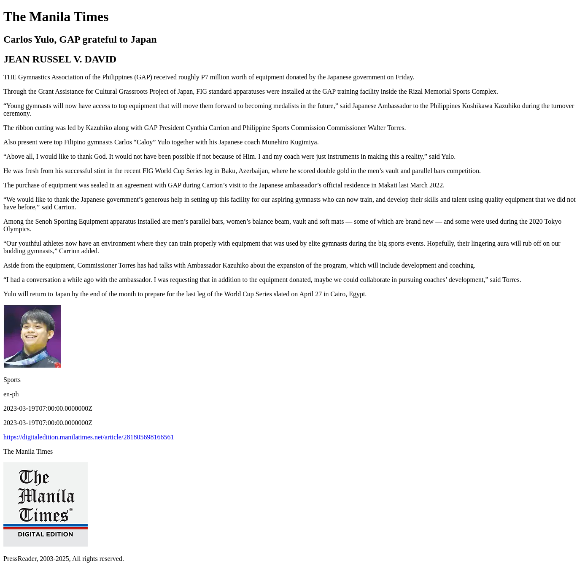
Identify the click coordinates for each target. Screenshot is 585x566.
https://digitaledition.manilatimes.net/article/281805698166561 (88, 437)
